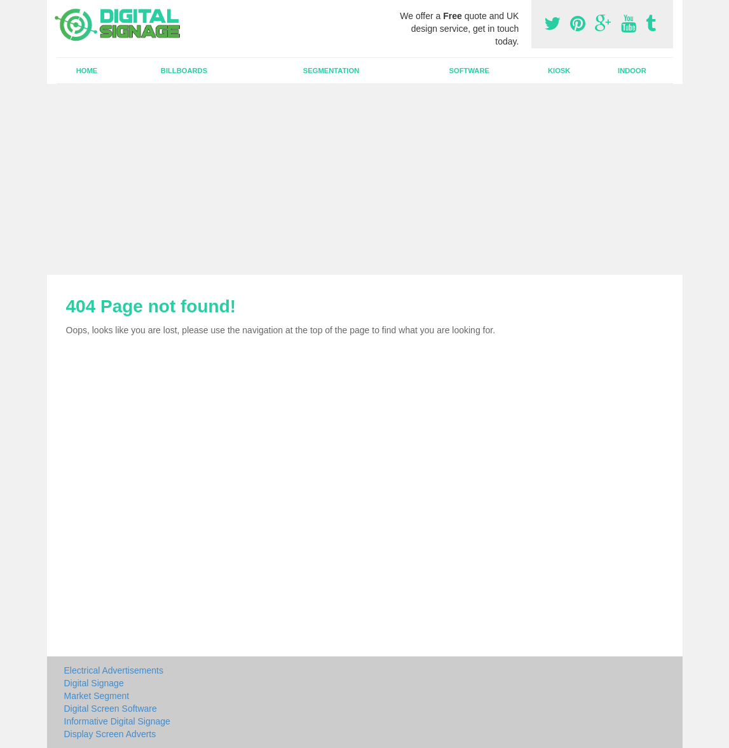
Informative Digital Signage (117, 721)
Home (87, 70)
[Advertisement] (364, 179)
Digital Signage (94, 683)
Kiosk (559, 70)
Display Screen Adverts (110, 734)
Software (469, 70)
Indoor (632, 70)
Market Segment (97, 696)
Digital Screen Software (110, 708)
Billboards (184, 70)
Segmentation (331, 70)
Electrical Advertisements (113, 670)
